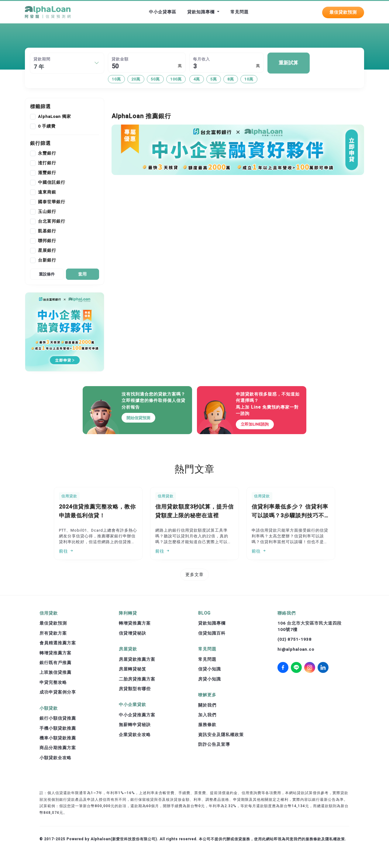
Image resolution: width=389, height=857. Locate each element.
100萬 (176, 79)
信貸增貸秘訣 (132, 633)
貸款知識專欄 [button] (201, 12)
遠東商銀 (47, 192)
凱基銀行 (47, 231)
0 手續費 (47, 126)
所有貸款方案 (53, 633)
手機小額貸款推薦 (58, 728)
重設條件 (47, 274)
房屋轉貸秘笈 (132, 669)
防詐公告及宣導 (214, 744)
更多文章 (194, 574)
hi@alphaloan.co (295, 649)
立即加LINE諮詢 (255, 424)
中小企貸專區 (162, 12)
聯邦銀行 (47, 241)
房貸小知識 (209, 679)
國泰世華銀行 (51, 202)
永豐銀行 (47, 153)
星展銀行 (47, 251)
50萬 (155, 79)
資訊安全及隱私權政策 (221, 734)
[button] (96, 62)
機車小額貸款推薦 (58, 737)
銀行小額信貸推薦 (58, 718)
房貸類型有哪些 (135, 688)
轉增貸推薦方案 (55, 652)
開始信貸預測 (138, 418)
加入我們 (207, 714)
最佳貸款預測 (343, 12)
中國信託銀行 (51, 182)
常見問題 (239, 12)
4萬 (196, 79)
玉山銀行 (47, 212)
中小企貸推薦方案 (137, 714)
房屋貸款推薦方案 (137, 659)
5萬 (213, 79)
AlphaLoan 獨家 (54, 117)
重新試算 (288, 63)
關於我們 (207, 705)
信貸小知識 (209, 669)
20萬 (135, 79)
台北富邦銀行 (51, 221)
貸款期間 (41, 59)
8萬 (230, 79)
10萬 (116, 79)
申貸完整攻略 (53, 682)
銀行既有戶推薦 (55, 662)
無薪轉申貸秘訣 (135, 724)
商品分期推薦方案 (58, 747)
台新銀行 (47, 260)
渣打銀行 (47, 163)
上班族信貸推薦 (55, 672)
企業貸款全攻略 (135, 734)
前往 (66, 551)
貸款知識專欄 (211, 623)
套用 (82, 274)
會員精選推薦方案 (58, 642)
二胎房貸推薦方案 (137, 679)
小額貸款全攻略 (55, 757)
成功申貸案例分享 (58, 692)
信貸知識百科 (211, 633)
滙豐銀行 (47, 173)
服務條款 (207, 724)
